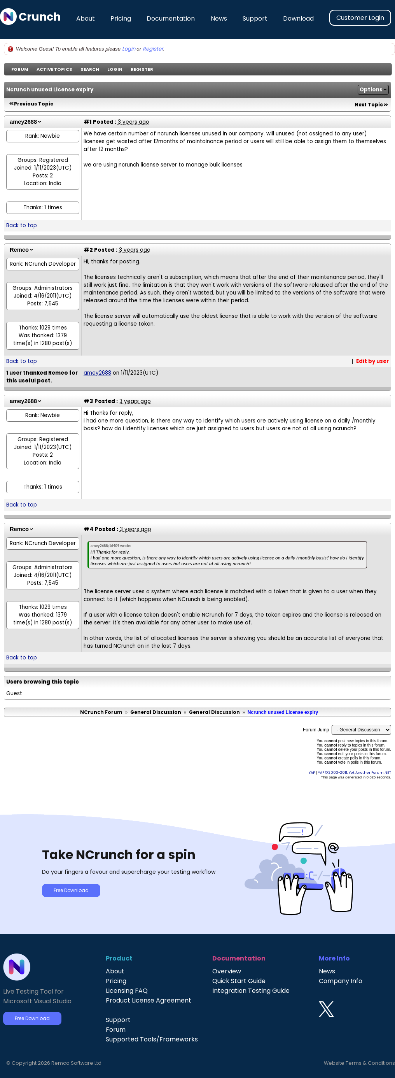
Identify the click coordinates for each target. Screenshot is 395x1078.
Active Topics (54, 69)
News (219, 18)
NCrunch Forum (101, 712)
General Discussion (155, 712)
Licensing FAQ (127, 990)
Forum (19, 69)
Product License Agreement (148, 1000)
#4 (89, 529)
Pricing (120, 18)
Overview (226, 971)
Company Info (340, 980)
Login (128, 49)
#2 (88, 250)
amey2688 (23, 122)
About (85, 18)
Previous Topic (33, 103)
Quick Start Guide (239, 980)
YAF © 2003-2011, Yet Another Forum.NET (354, 772)
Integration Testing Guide (251, 990)
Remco (19, 250)
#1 (88, 122)
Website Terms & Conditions (359, 1063)
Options (371, 89)
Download (298, 18)
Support (255, 18)
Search (89, 69)
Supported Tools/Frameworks (152, 1039)
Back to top (21, 225)
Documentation (171, 18)
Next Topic (369, 104)
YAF (312, 772)
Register (153, 49)
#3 (88, 401)
